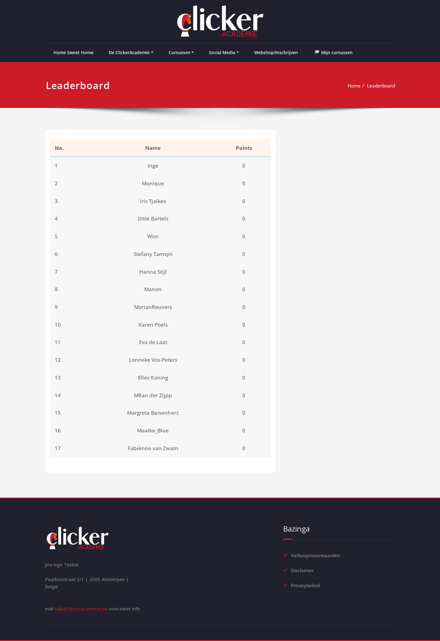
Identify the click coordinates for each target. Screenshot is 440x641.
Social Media (222, 52)
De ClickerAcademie (129, 52)
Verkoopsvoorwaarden (315, 555)
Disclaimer (302, 570)
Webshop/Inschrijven (276, 52)
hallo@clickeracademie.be (81, 609)
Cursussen (179, 52)
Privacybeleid (305, 585)
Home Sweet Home (73, 52)
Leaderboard (381, 86)
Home (354, 86)
